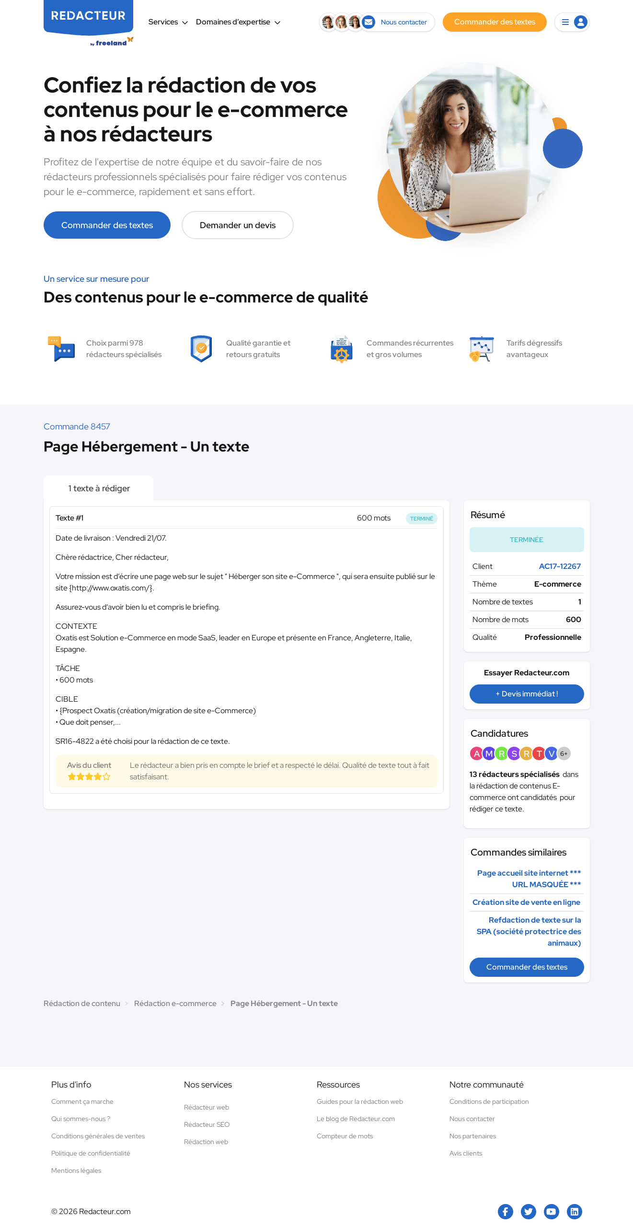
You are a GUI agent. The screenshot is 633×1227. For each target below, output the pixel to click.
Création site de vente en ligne (526, 902)
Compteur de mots (345, 1136)
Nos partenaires (472, 1136)
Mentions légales (76, 1170)
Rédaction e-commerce (175, 1003)
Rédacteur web (206, 1107)
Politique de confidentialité (90, 1153)
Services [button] (168, 22)
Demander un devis (238, 225)
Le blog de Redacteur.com (356, 1118)
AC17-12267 (560, 566)
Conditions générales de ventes (98, 1136)
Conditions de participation (489, 1101)
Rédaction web (206, 1141)
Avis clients (465, 1153)
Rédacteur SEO (207, 1124)
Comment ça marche (82, 1101)
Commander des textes (107, 225)
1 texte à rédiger (98, 488)
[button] (572, 22)
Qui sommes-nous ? (80, 1118)
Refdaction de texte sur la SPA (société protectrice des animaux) (529, 931)
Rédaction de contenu (82, 1003)
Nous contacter (472, 1118)
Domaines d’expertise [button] (238, 22)
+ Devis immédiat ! (526, 694)
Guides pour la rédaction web (360, 1101)
